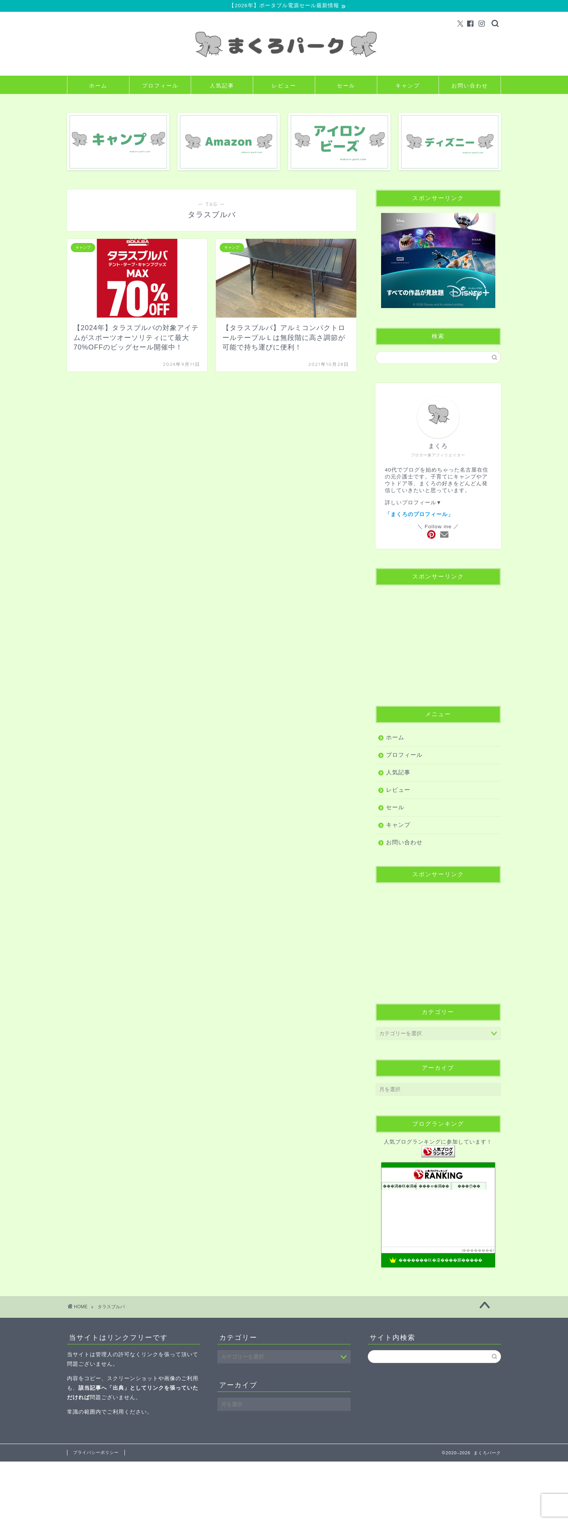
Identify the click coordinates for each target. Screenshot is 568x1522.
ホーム (98, 86)
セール (346, 86)
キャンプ (408, 86)
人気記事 (222, 86)
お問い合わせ (470, 86)
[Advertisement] (435, 639)
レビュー (284, 86)
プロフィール (160, 86)
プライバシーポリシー (96, 1453)
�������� (478, 1251)
